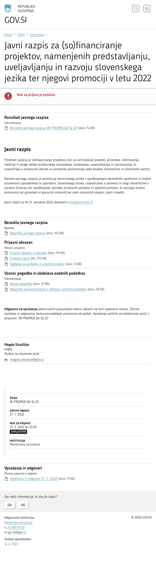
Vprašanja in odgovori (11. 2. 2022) (34, 479)
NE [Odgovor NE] (23, 504)
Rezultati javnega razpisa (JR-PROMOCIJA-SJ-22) (43, 128)
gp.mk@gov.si (17, 532)
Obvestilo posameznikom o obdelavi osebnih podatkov (48, 289)
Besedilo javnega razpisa (27, 233)
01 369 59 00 (16, 527)
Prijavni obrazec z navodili (28, 253)
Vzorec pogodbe (21, 284)
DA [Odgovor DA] (9, 504)
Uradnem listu (80, 202)
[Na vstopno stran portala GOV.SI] (26, 14)
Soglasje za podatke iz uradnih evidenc (37, 264)
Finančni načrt (20, 258)
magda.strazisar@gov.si (27, 360)
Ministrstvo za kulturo (18, 523)
